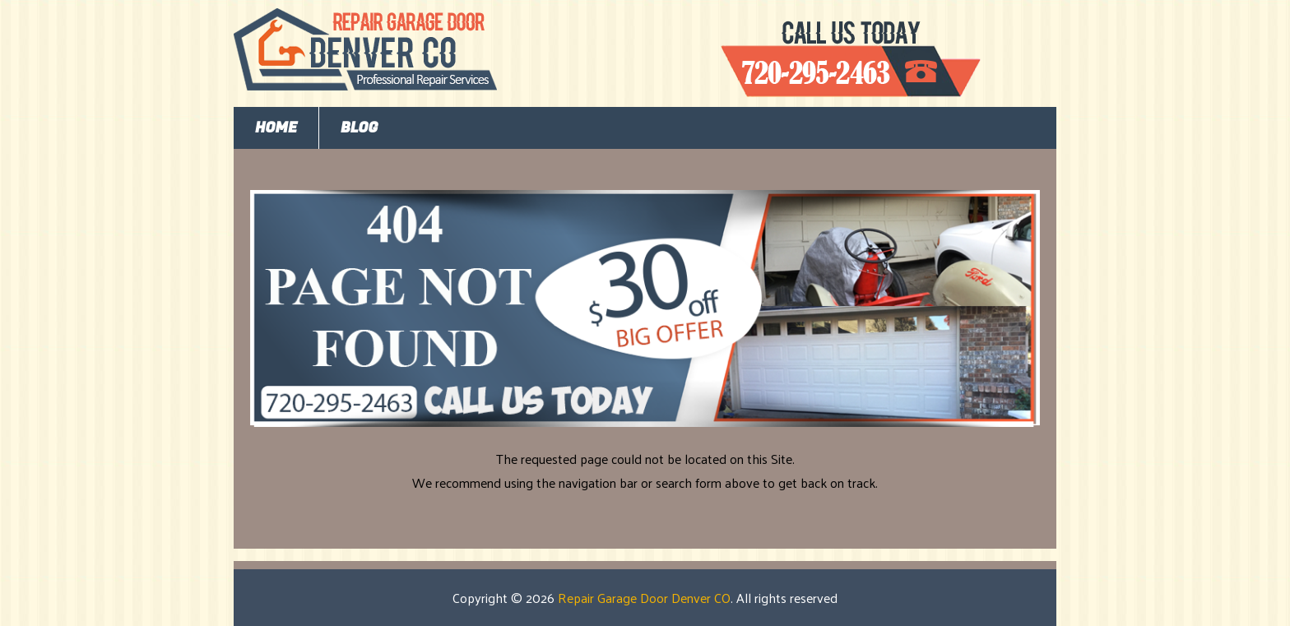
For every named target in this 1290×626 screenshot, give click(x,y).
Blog (359, 128)
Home (276, 128)
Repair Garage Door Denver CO (644, 598)
